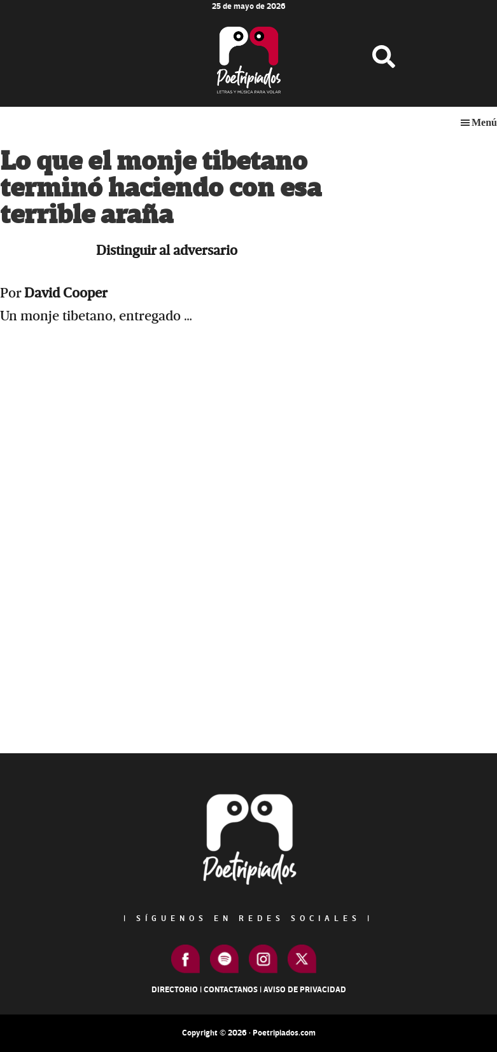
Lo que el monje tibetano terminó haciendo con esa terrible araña (160, 188)
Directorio (174, 990)
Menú (484, 122)
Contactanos (231, 990)
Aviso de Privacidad (304, 990)
